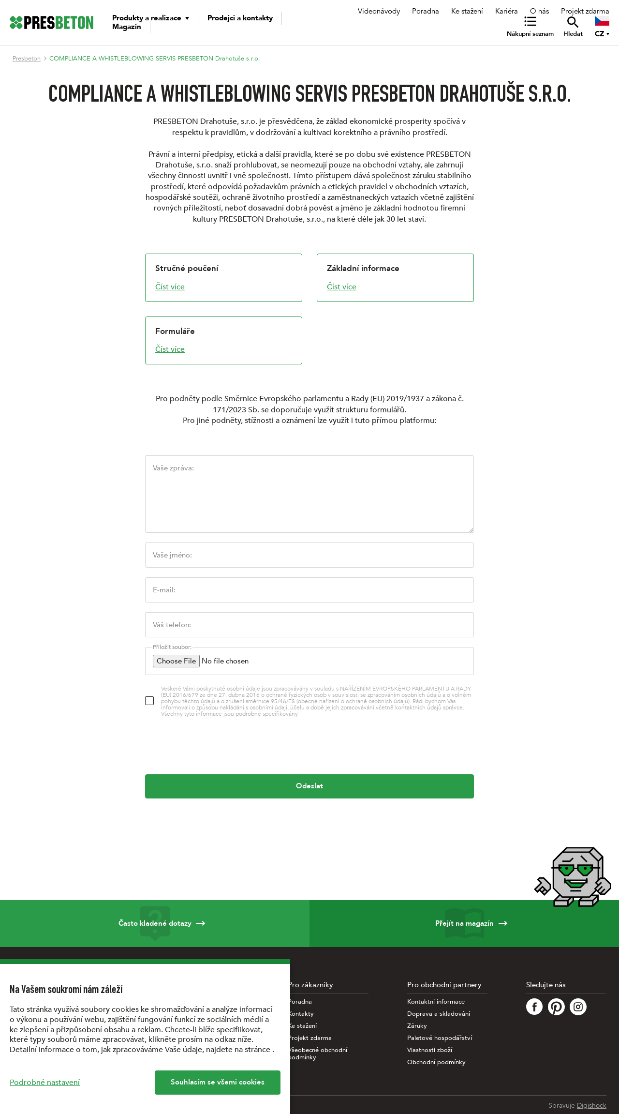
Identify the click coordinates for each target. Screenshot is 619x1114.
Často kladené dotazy (155, 923)
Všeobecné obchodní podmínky (317, 1054)
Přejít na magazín (464, 923)
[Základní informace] (395, 277)
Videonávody (379, 11)
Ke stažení (467, 11)
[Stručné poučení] (224, 277)
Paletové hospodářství (439, 1038)
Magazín (126, 26)
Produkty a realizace (146, 18)
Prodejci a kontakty (240, 18)
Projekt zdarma (585, 11)
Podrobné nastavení (45, 1082)
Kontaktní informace (436, 1002)
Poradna (425, 11)
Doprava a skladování (438, 1014)
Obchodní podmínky (436, 1062)
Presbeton (27, 58)
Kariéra (506, 11)
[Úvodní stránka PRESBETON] (51, 22)
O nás (539, 11)
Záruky (417, 1026)
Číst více (170, 287)
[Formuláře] (224, 340)
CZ (599, 34)
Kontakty (301, 1014)
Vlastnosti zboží (429, 1050)
